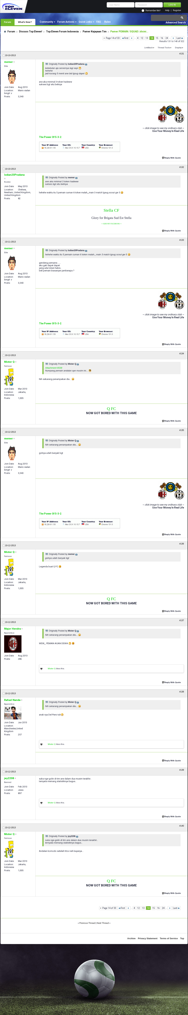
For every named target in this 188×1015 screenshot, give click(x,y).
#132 (181, 167)
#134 (181, 353)
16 (162, 38)
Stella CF (111, 210)
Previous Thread (87, 923)
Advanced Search (176, 22)
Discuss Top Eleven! (30, 31)
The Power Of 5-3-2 (50, 137)
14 (152, 38)
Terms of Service (169, 938)
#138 (181, 692)
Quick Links (85, 21)
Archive (131, 938)
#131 (181, 53)
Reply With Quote (172, 157)
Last (180, 38)
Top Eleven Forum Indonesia (62, 31)
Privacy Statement (148, 938)
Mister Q (51, 668)
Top (182, 938)
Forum (7, 22)
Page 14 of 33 (113, 38)
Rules (107, 21)
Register (177, 10)
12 (142, 38)
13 (147, 38)
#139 (181, 770)
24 (166, 38)
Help (167, 10)
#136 (181, 544)
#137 (181, 620)
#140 (181, 826)
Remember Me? (153, 10)
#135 (181, 430)
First (125, 38)
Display (178, 48)
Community (46, 21)
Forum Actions (65, 21)
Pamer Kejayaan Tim (95, 31)
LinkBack (148, 48)
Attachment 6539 (53, 368)
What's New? (25, 22)
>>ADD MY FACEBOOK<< (111, 224)
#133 (181, 240)
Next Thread (103, 923)
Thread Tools (164, 48)
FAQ (98, 21)
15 (157, 38)
